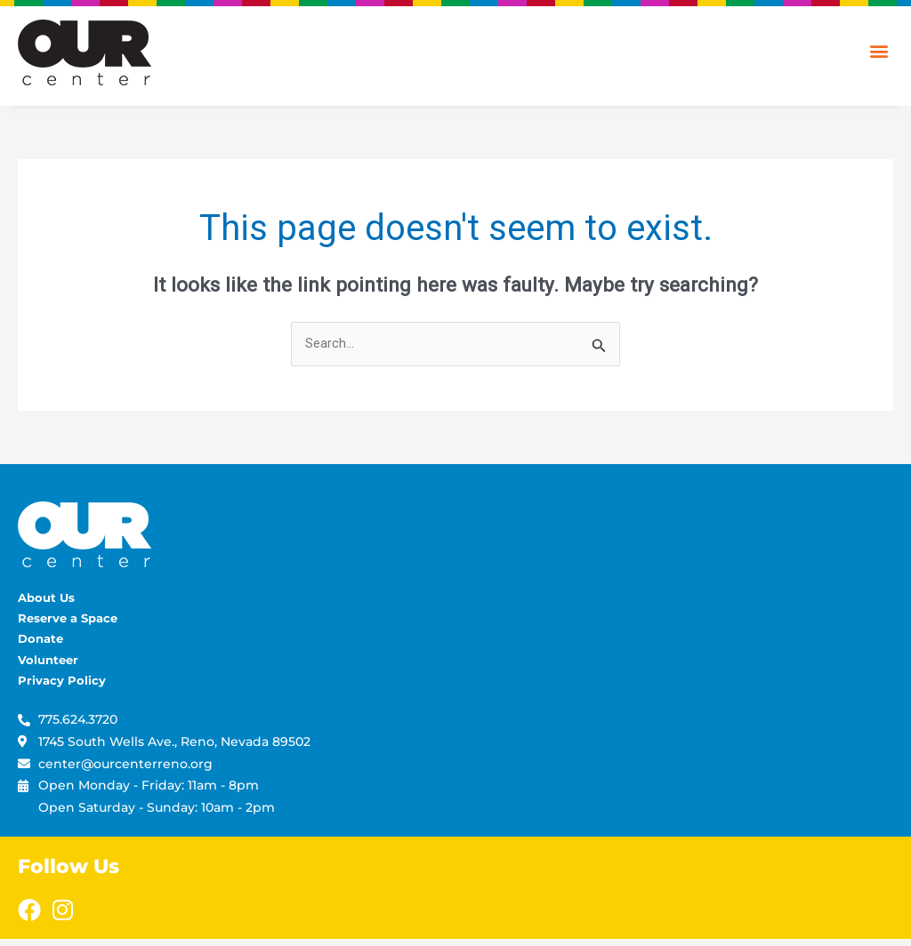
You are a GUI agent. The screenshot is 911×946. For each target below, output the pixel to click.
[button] (878, 50)
